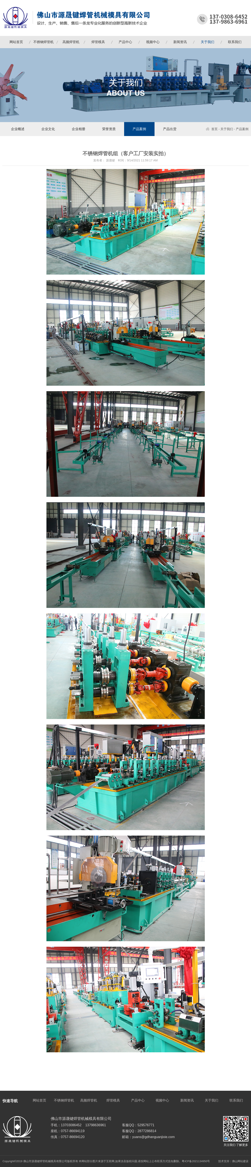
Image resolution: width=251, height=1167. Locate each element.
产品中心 (125, 42)
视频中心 (153, 42)
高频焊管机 (70, 42)
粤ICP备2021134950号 (196, 1161)
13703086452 (71, 1125)
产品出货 (169, 129)
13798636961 (95, 1125)
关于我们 (207, 42)
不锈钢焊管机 (43, 42)
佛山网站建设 (240, 1161)
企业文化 (48, 129)
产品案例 (139, 129)
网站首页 (16, 42)
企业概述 (17, 129)
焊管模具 (98, 42)
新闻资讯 (180, 42)
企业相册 (78, 129)
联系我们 (235, 42)
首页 (212, 129)
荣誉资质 (109, 129)
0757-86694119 (72, 1131)
